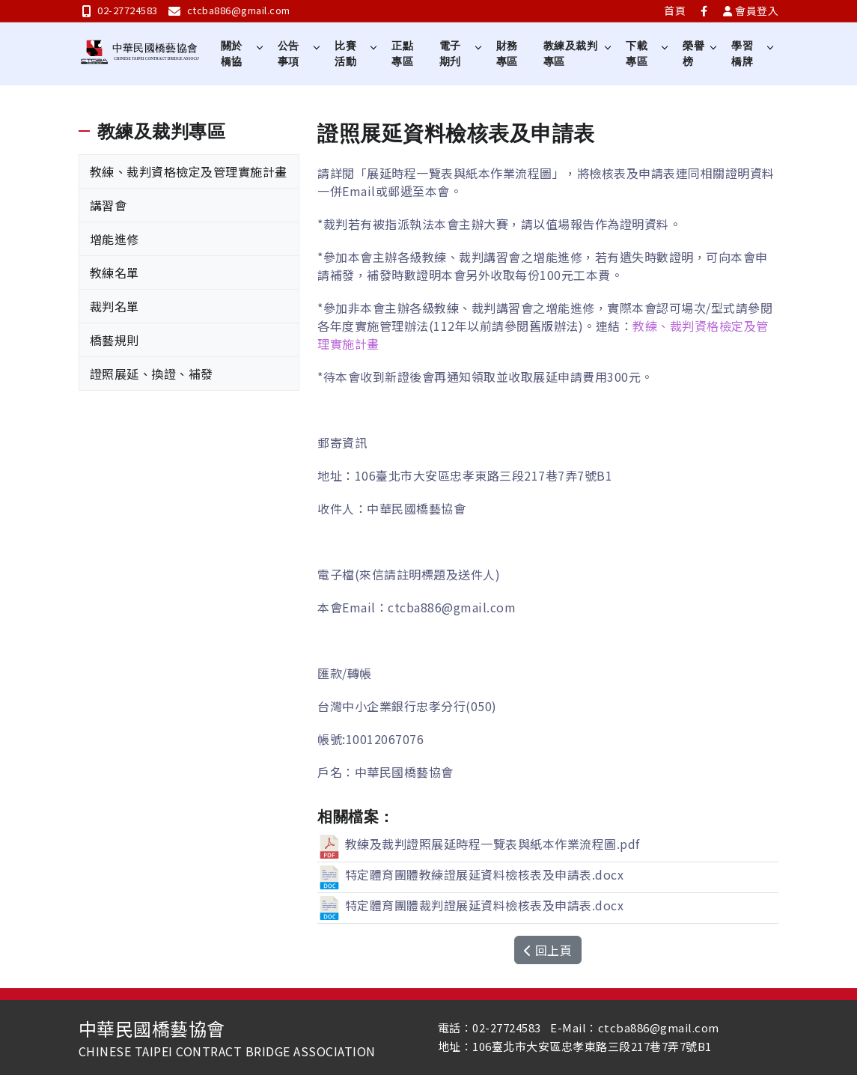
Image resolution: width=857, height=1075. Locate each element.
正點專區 (403, 53)
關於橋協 (232, 53)
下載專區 (636, 53)
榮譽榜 (694, 53)
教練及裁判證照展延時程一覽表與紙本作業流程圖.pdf (478, 844)
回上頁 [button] (548, 950)
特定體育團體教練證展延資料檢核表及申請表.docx (470, 874)
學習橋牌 (742, 53)
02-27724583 (120, 10)
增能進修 (114, 239)
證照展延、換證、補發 (151, 374)
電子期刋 (450, 53)
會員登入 (751, 10)
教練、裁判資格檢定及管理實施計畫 (188, 171)
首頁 (675, 10)
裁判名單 (114, 306)
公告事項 (288, 53)
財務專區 (507, 53)
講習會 (108, 205)
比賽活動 (345, 53)
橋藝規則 (114, 340)
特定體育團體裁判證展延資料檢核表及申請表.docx (470, 905)
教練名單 (114, 272)
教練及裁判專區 (570, 53)
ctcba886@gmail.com (229, 10)
